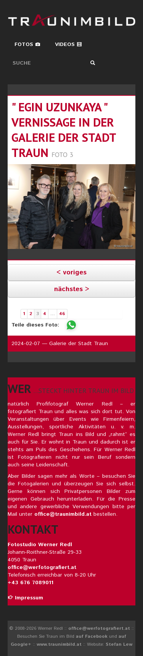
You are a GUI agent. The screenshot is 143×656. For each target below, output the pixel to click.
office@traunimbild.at (63, 514)
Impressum (25, 598)
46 (62, 314)
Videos (68, 44)
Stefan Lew (119, 644)
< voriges (71, 272)
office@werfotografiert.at (42, 567)
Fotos (27, 44)
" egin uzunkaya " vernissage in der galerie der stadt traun (63, 129)
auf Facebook (92, 636)
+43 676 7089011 (30, 582)
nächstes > (71, 289)
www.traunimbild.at (59, 644)
